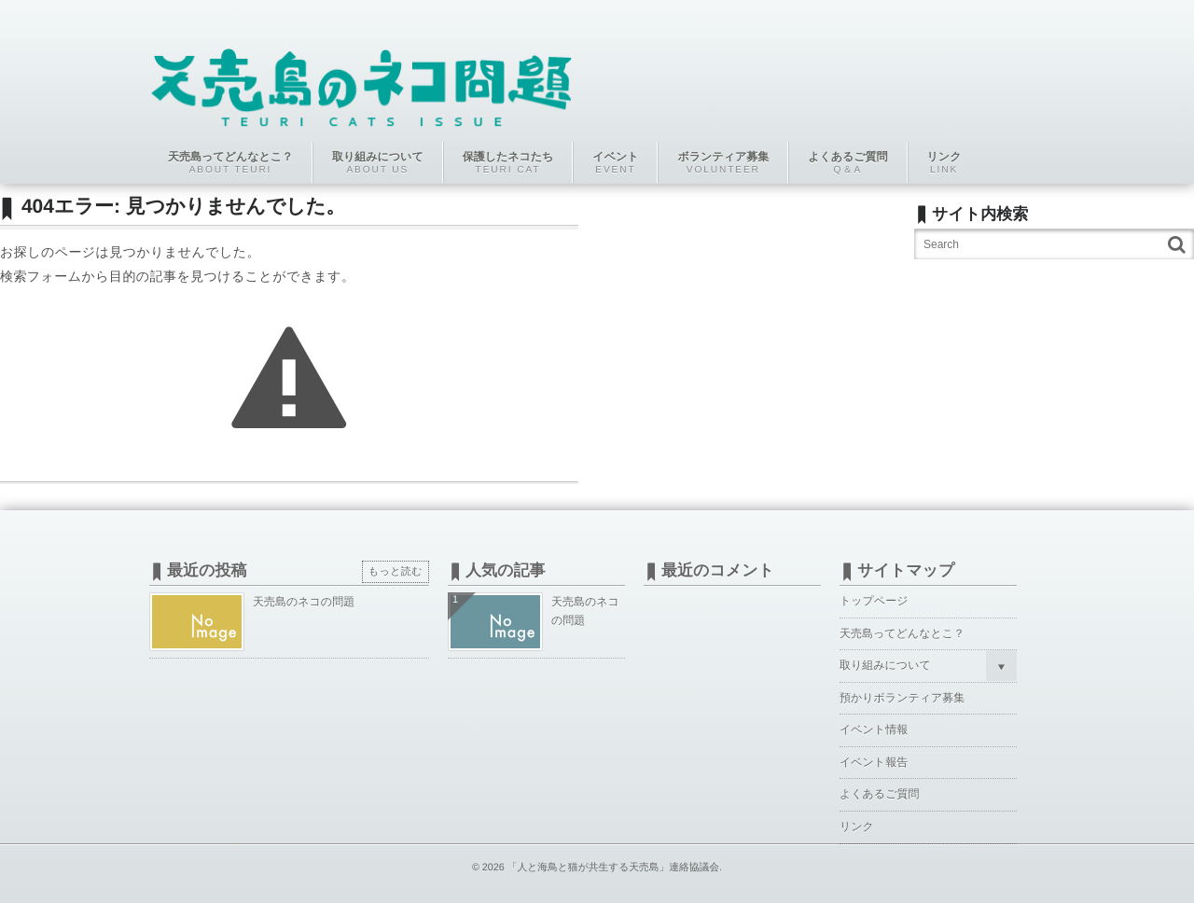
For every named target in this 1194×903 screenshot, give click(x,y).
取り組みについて (885, 665)
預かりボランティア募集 (902, 697)
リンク (857, 826)
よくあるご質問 (879, 793)
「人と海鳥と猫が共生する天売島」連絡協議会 (613, 867)
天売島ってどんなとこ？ (902, 633)
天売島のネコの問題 (303, 601)
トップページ (874, 600)
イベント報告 (874, 762)
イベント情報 (874, 729)
